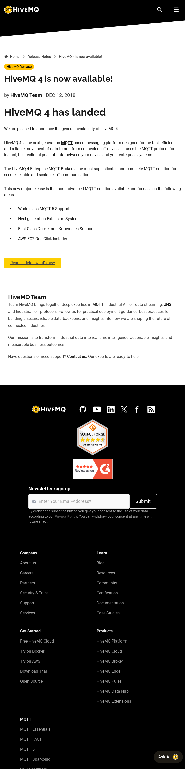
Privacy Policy (66, 516)
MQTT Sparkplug (35, 759)
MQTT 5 (27, 749)
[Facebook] (137, 409)
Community (107, 583)
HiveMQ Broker (110, 661)
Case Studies (108, 613)
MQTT (67, 142)
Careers (26, 573)
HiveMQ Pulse (109, 681)
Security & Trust (34, 593)
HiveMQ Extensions (114, 701)
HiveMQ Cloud (109, 651)
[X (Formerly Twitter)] (124, 409)
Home (12, 57)
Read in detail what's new (32, 262)
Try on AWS (30, 661)
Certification (107, 593)
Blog (101, 563)
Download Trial (33, 671)
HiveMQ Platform (112, 641)
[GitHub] (83, 409)
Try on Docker (32, 651)
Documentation (110, 603)
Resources (106, 573)
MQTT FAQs (31, 739)
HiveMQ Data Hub (113, 691)
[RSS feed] (151, 409)
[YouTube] (97, 409)
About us (28, 563)
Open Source (31, 681)
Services (27, 613)
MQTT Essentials (35, 729)
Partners (27, 583)
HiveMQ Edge (108, 671)
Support (27, 603)
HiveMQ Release (19, 67)
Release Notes (39, 57)
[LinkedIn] (111, 409)
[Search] (159, 9)
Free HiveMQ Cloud (37, 641)
